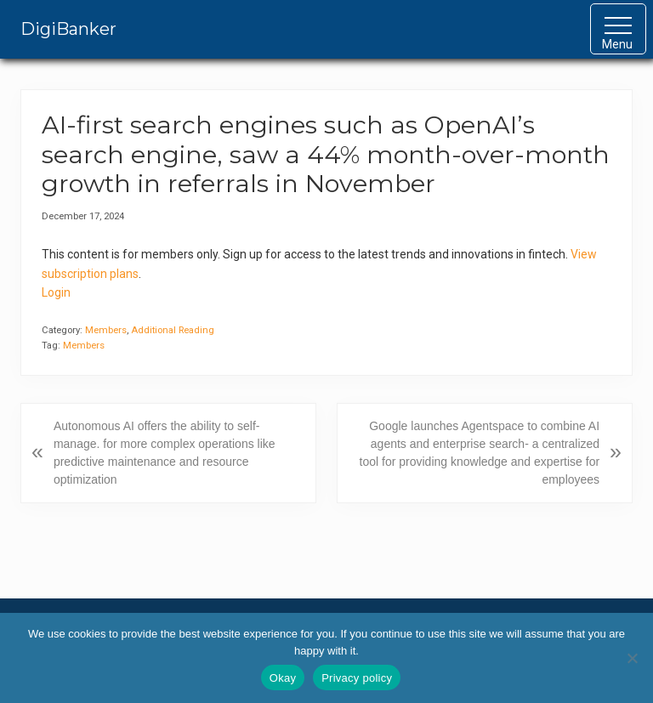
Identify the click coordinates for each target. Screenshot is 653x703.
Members (106, 330)
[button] (618, 28)
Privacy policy (356, 678)
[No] (631, 657)
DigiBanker (68, 29)
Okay (283, 678)
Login (56, 292)
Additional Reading (172, 330)
